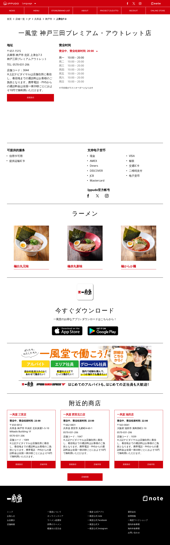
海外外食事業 (134, 528)
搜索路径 (40, 98)
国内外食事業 (134, 524)
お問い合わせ (134, 532)
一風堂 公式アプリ (95, 511)
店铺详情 (43, 464)
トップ (10, 511)
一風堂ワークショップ (138, 520)
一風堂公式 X (93, 524)
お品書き (11, 520)
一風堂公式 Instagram (97, 528)
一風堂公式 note (94, 516)
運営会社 (132, 511)
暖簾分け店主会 (54, 528)
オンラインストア (55, 516)
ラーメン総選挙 (54, 520)
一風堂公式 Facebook (97, 520)
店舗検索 (11, 524)
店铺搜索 (85, 477)
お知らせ (11, 516)
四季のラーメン (54, 524)
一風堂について (54, 511)
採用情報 (132, 516)
